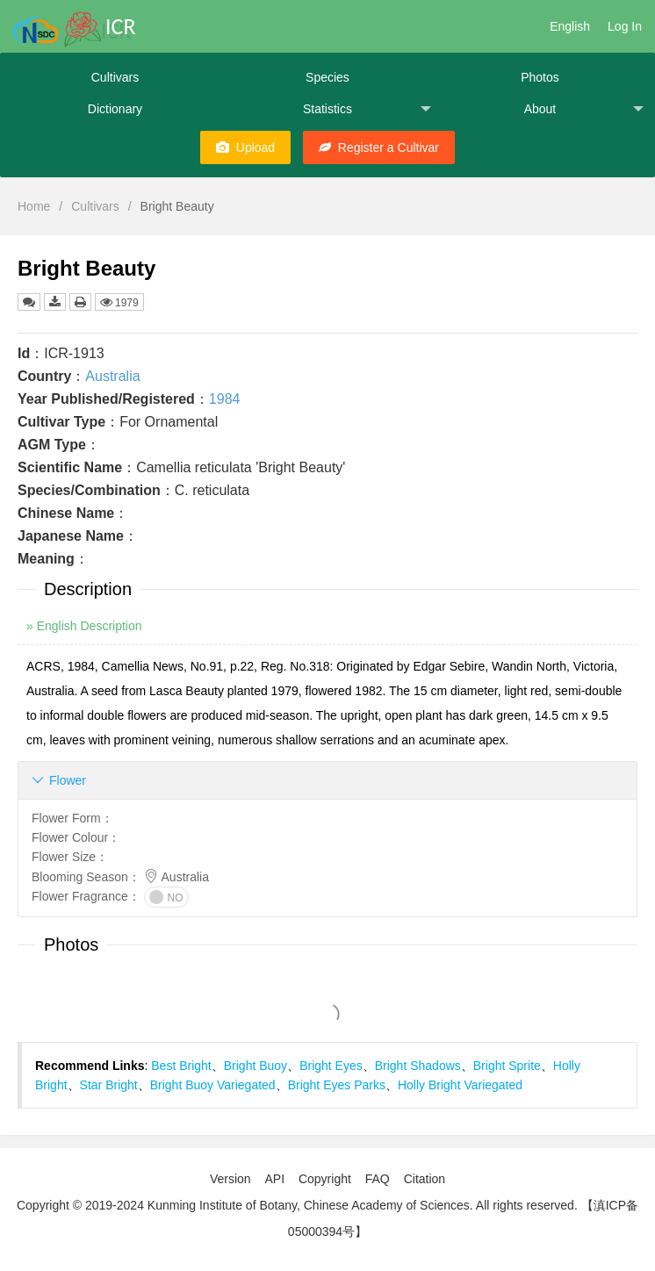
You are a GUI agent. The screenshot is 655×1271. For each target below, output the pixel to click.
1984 (225, 398)
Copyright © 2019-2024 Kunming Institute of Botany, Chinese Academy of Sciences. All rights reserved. (297, 1205)
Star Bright (109, 1085)
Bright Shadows (418, 1066)
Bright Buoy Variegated (213, 1085)
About (584, 109)
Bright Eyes (331, 1066)
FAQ (377, 1179)
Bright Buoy (255, 1066)
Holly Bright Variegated (460, 1085)
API (274, 1179)
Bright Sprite (507, 1066)
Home (34, 206)
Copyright (325, 1179)
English (570, 26)
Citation (424, 1179)
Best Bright (181, 1066)
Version (230, 1179)
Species (327, 77)
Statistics (367, 109)
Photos (540, 77)
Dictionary (115, 109)
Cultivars (115, 77)
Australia (112, 376)
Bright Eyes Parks (336, 1085)
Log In (625, 26)
